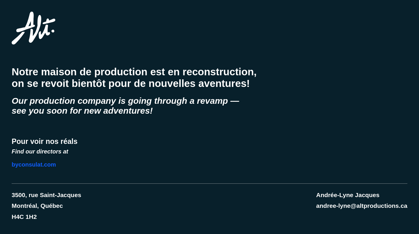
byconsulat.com (34, 164)
